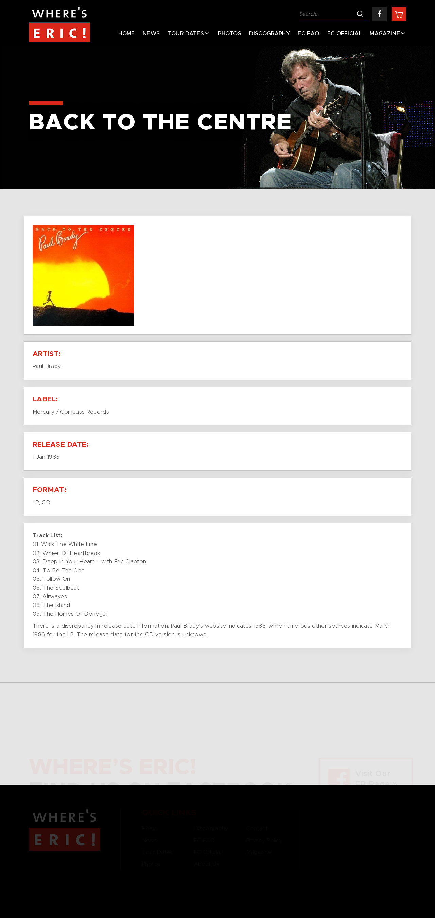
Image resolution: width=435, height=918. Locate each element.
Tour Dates (186, 33)
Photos (229, 33)
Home (126, 33)
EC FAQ (308, 33)
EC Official (344, 33)
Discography (269, 33)
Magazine (385, 33)
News (151, 33)
